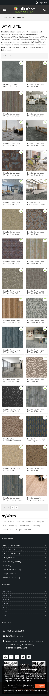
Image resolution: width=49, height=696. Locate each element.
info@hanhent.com (14, 636)
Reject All (11, 686)
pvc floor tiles (25, 529)
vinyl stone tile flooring (30, 525)
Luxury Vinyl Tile (10, 529)
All (10, 17)
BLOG (24, 608)
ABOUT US (24, 595)
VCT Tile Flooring (10, 525)
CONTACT (24, 612)
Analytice (20, 690)
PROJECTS (24, 604)
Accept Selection (26, 686)
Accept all (40, 686)
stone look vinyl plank (35, 522)
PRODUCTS (24, 591)
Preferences (31, 690)
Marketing (43, 690)
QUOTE (24, 616)
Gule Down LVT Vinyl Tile (13, 522)
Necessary (9, 690)
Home (4, 17)
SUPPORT (24, 600)
